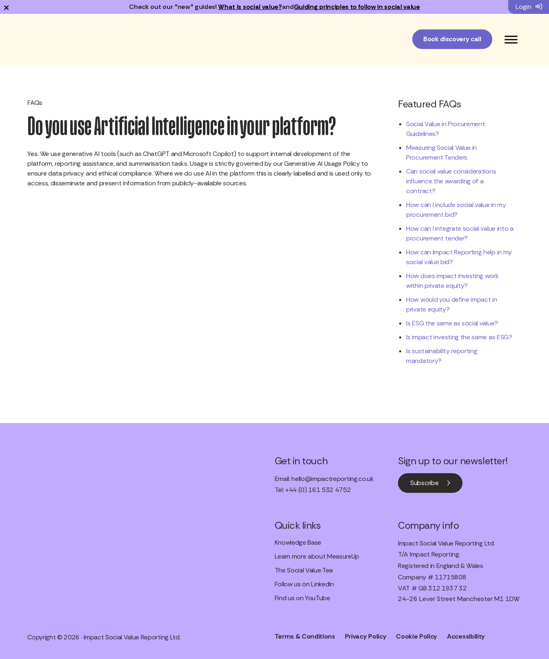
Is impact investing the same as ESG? (459, 337)
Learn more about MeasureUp (317, 556)
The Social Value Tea (304, 570)
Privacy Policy (366, 636)
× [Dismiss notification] (6, 7)
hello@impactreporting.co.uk (332, 478)
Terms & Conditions (305, 636)
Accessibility (466, 636)
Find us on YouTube (302, 598)
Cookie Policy (416, 636)
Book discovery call (452, 39)
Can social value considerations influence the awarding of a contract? (451, 181)
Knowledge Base (298, 542)
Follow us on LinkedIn (304, 584)
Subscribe (424, 483)
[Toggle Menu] (511, 39)
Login (529, 6)
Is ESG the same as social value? (452, 323)
